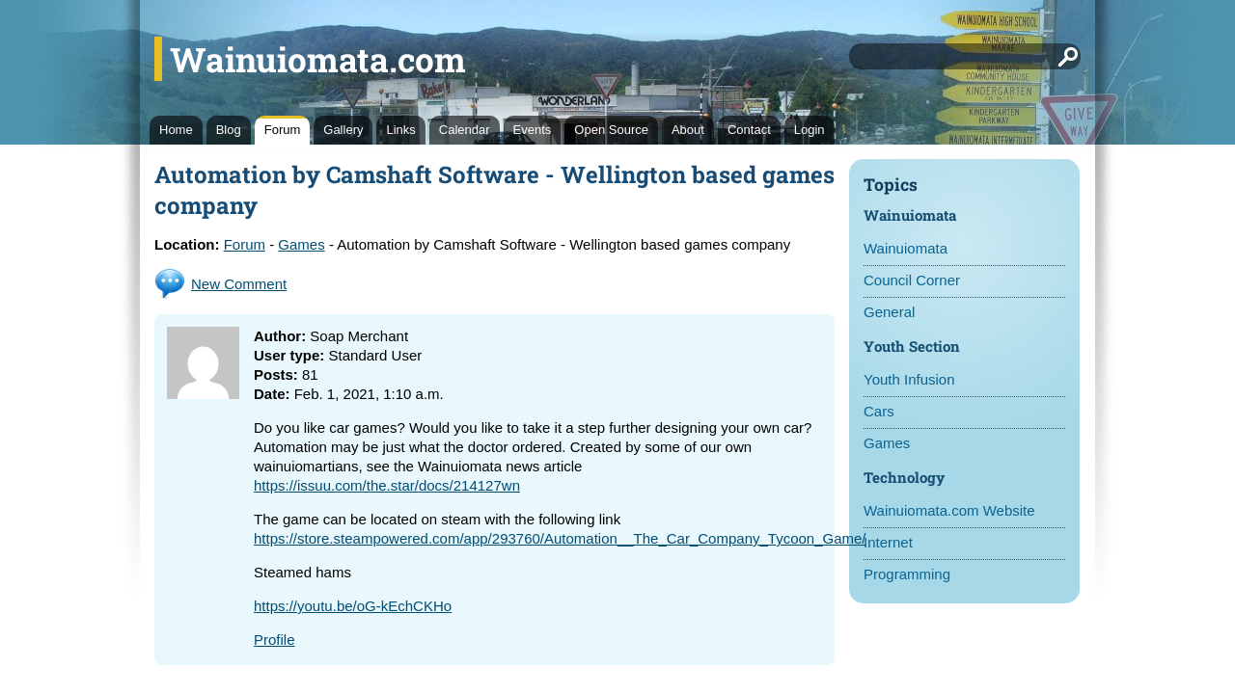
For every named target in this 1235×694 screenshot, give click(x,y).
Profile (274, 639)
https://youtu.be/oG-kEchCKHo (353, 606)
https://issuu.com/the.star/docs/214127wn (387, 485)
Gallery (343, 129)
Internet (888, 542)
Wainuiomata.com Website (949, 510)
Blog (228, 129)
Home (176, 129)
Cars (879, 411)
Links (400, 129)
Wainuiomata (905, 248)
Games (887, 443)
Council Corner (912, 280)
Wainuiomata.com (318, 59)
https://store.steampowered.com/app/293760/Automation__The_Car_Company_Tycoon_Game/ (560, 538)
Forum (282, 129)
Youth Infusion (909, 379)
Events (532, 129)
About (688, 129)
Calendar (464, 129)
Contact (749, 129)
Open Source (611, 129)
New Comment (239, 284)
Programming (907, 574)
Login (809, 129)
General (889, 312)
